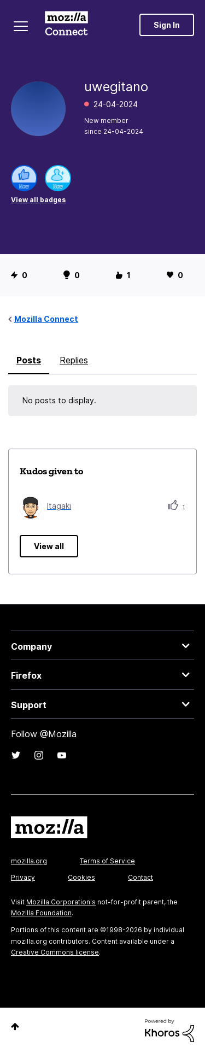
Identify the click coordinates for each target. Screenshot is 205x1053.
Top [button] (15, 1026)
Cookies (81, 877)
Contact (140, 877)
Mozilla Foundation (41, 913)
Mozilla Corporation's (61, 902)
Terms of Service (107, 861)
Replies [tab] (74, 360)
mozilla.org (29, 861)
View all (49, 546)
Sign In (167, 25)
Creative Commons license (55, 952)
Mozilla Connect (66, 24)
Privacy (23, 877)
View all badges (38, 200)
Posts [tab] (28, 360)
